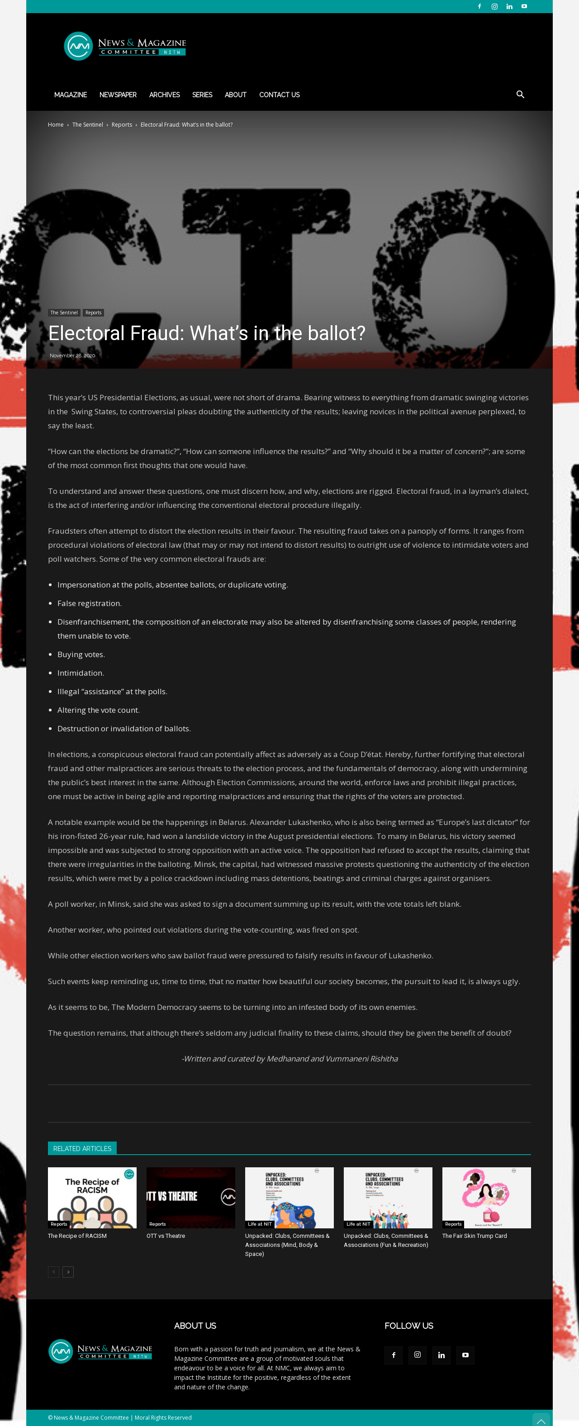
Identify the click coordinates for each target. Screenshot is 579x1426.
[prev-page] (53, 1272)
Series (202, 95)
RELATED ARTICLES (82, 1148)
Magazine (70, 95)
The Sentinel (87, 124)
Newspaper (118, 95)
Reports (122, 124)
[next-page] (68, 1272)
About (236, 95)
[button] (520, 95)
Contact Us (279, 95)
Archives (164, 95)
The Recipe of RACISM (77, 1235)
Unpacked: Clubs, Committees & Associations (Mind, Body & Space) (287, 1244)
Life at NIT (260, 1224)
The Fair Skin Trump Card (474, 1235)
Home (56, 124)
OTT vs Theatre (166, 1235)
